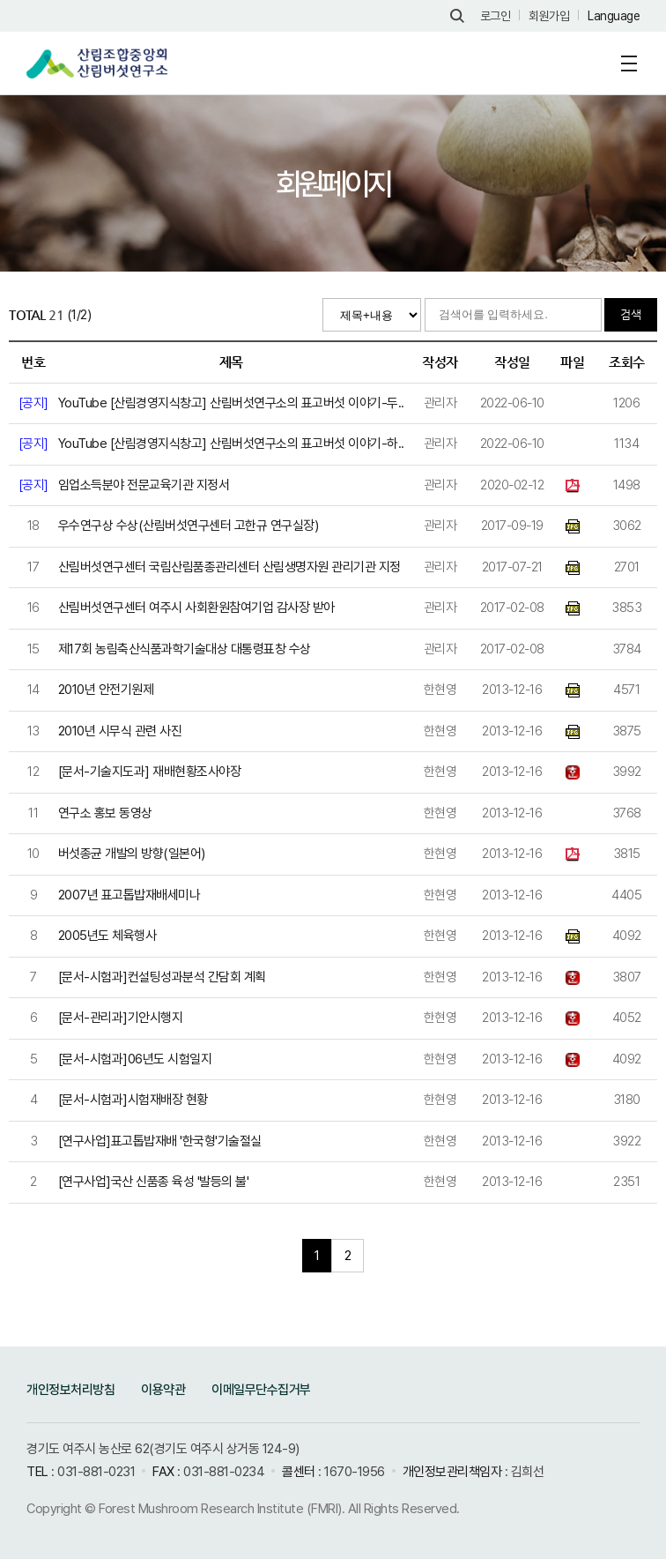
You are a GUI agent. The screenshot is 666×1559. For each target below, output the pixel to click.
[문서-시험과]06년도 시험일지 (135, 1059)
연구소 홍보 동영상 (105, 813)
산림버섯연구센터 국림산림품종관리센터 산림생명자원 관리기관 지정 (229, 567)
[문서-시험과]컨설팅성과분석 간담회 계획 (162, 977)
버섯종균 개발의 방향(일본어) (131, 854)
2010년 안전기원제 (106, 689)
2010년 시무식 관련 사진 (120, 731)
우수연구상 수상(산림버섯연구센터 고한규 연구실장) (188, 525)
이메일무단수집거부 (261, 1390)
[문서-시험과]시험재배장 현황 (133, 1100)
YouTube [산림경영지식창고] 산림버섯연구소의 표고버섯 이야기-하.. (231, 443)
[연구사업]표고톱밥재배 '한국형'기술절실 (160, 1141)
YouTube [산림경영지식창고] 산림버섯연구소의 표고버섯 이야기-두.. (231, 403)
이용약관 (163, 1390)
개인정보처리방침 (70, 1390)
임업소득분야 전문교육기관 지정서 (144, 485)
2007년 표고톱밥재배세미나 (129, 895)
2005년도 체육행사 (107, 936)
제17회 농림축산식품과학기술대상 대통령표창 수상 (184, 649)
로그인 (495, 16)
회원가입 (549, 16)
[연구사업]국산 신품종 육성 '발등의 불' (153, 1182)
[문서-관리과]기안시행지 (120, 1018)
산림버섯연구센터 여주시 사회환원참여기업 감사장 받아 (196, 607)
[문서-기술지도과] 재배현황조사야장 (149, 772)
